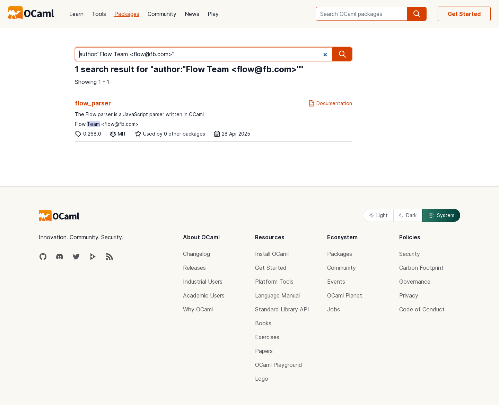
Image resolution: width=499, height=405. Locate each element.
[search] (417, 14)
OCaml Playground (278, 364)
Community (162, 13)
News (192, 13)
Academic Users (204, 295)
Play (213, 13)
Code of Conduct (422, 309)
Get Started (464, 13)
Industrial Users (202, 281)
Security (409, 253)
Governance (414, 281)
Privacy (408, 295)
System (441, 215)
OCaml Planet (344, 295)
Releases (194, 267)
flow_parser (93, 103)
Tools (99, 13)
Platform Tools (274, 281)
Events (336, 281)
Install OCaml (272, 253)
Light (378, 215)
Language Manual (277, 295)
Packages (126, 13)
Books (263, 323)
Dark (408, 215)
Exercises (267, 337)
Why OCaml (198, 309)
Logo (261, 378)
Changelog (196, 253)
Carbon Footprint (421, 267)
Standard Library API (282, 309)
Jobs (333, 309)
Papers (264, 350)
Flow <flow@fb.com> (107, 124)
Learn (76, 13)
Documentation (330, 103)
